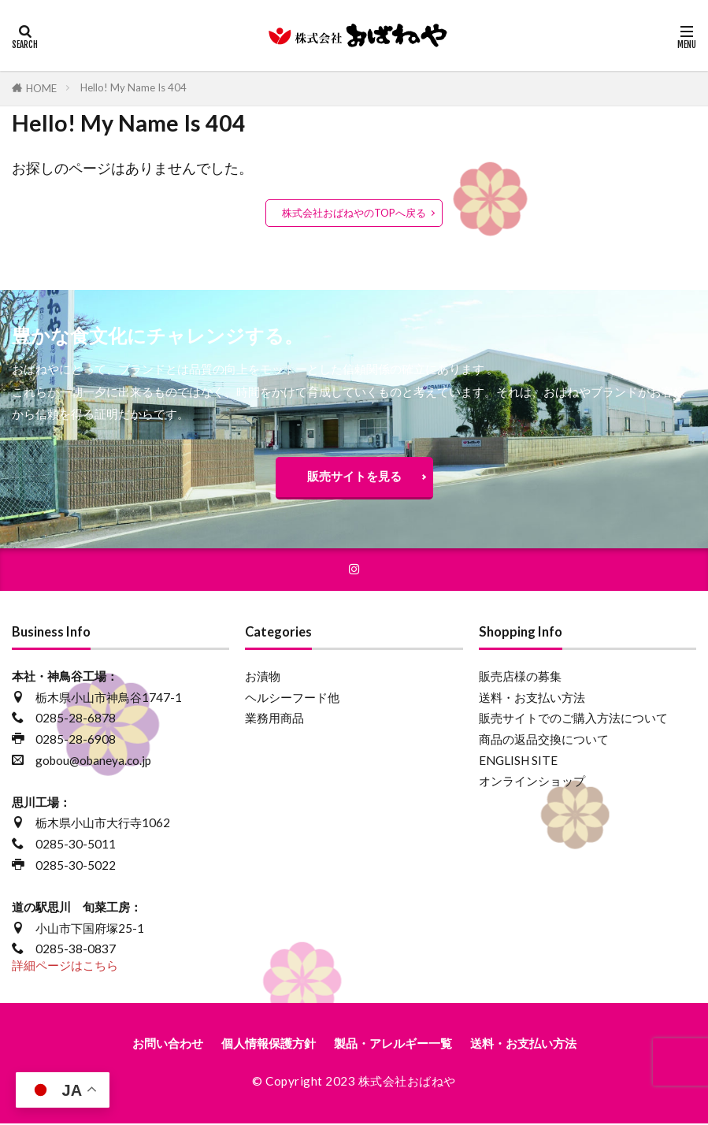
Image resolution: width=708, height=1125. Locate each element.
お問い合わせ (167, 1045)
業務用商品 (274, 719)
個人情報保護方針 (268, 1045)
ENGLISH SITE (518, 762)
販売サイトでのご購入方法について (573, 719)
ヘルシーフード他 (292, 699)
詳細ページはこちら (65, 967)
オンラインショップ (532, 782)
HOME (41, 88)
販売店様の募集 (520, 677)
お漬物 (262, 677)
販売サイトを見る (354, 476)
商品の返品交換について (544, 740)
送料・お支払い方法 (532, 699)
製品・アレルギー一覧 (393, 1045)
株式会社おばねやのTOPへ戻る (354, 212)
